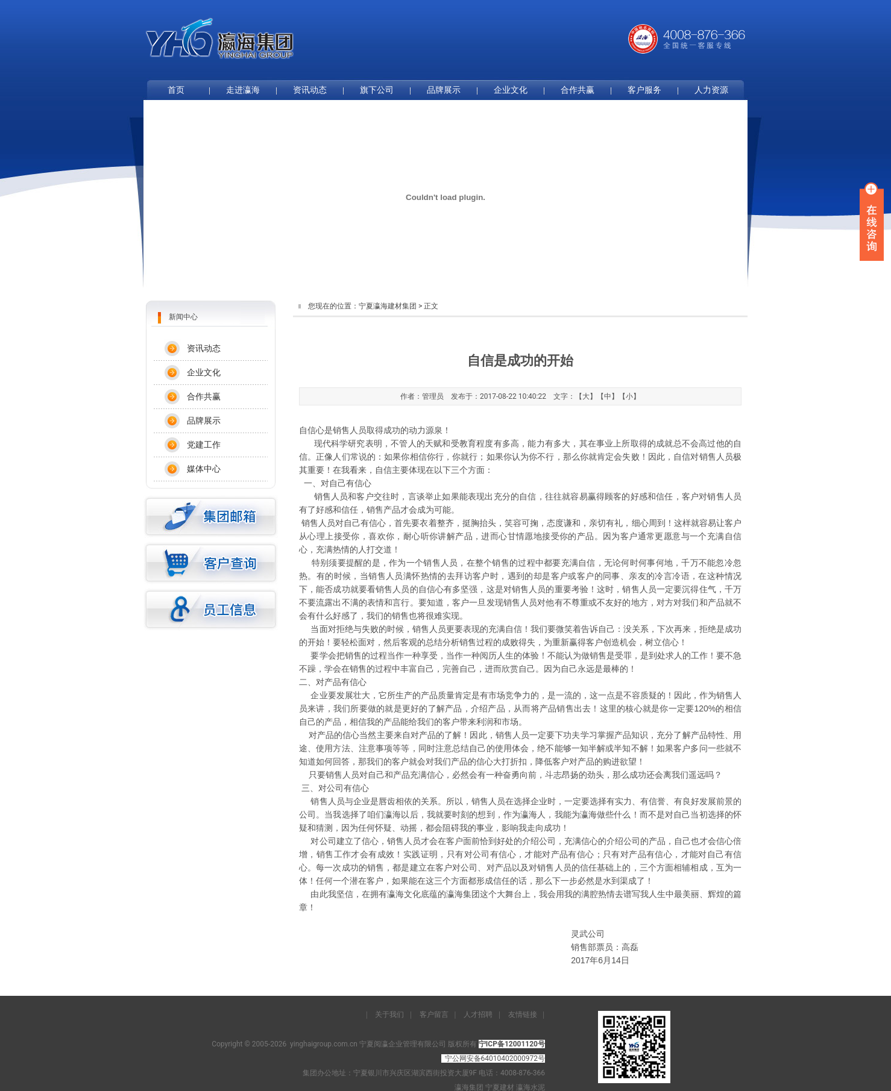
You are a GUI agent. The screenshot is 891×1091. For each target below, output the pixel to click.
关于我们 (389, 1014)
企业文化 (510, 90)
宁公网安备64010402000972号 (495, 1058)
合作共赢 (577, 90)
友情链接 (522, 1014)
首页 (176, 90)
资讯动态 (310, 90)
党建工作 (204, 444)
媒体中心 (204, 469)
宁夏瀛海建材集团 (388, 306)
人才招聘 (478, 1014)
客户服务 (644, 90)
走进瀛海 (243, 90)
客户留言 (434, 1014)
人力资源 (711, 90)
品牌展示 (444, 90)
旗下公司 (377, 90)
